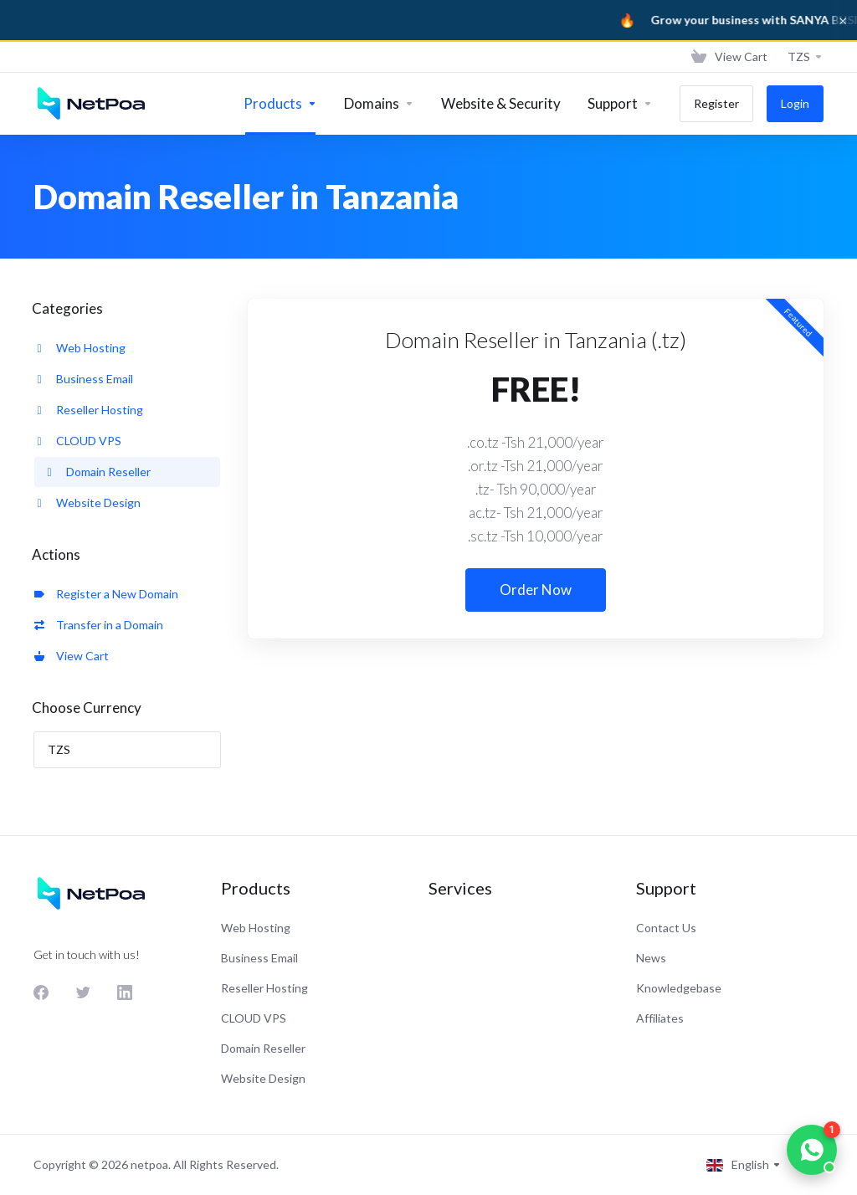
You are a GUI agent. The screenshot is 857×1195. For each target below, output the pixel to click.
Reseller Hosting (88, 410)
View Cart (71, 656)
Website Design (87, 502)
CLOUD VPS (77, 440)
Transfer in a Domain (98, 625)
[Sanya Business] (428, 20)
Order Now (536, 589)
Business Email (83, 379)
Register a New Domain (106, 594)
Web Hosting (80, 348)
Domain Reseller (97, 471)
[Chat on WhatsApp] (812, 1150)
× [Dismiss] (843, 20)
